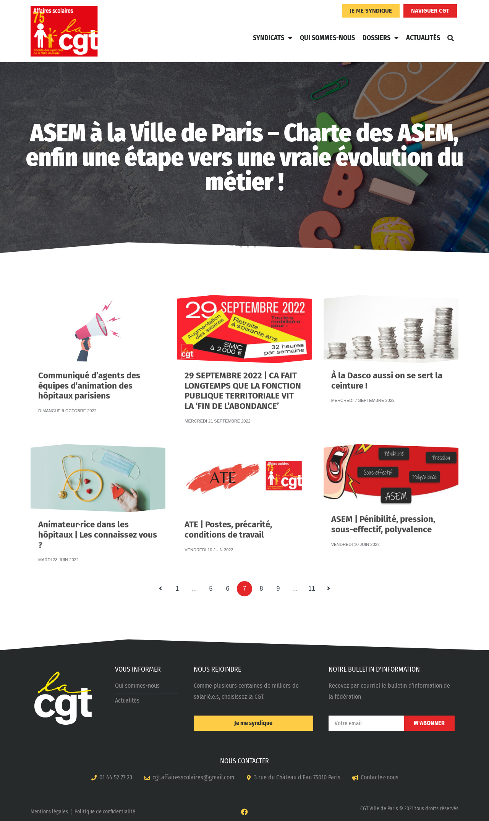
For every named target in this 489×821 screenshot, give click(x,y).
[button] (450, 37)
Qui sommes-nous (327, 38)
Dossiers (380, 38)
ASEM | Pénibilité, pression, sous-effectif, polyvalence (383, 515)
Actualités (423, 38)
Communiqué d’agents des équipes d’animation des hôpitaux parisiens (89, 372)
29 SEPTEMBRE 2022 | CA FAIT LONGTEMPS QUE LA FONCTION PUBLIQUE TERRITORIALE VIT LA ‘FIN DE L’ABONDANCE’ (243, 373)
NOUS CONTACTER (244, 761)
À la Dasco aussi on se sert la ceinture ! (386, 371)
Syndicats (272, 38)
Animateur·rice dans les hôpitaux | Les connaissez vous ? (97, 521)
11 (313, 586)
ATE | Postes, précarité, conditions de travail (228, 520)
